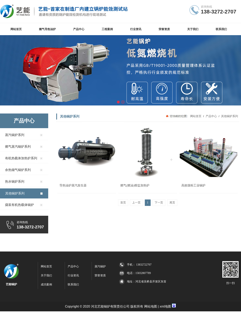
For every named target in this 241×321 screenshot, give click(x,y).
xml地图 (165, 306)
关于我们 (46, 275)
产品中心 (211, 116)
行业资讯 (73, 275)
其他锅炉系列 (229, 116)
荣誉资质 (100, 275)
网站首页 (195, 116)
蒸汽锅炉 (100, 266)
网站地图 (150, 306)
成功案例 (46, 284)
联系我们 (73, 284)
